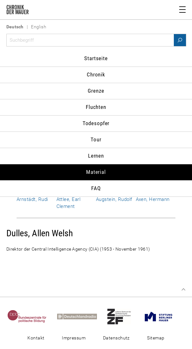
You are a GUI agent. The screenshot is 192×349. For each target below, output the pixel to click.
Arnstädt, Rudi (32, 199)
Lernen (96, 156)
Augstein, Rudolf (114, 199)
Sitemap (155, 337)
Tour (96, 139)
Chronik (96, 74)
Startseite (96, 58)
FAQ (96, 188)
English (38, 26)
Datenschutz (116, 337)
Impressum (73, 337)
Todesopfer (96, 123)
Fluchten (96, 107)
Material (96, 172)
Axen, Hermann (153, 199)
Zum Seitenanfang (183, 289)
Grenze (96, 91)
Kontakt (35, 337)
